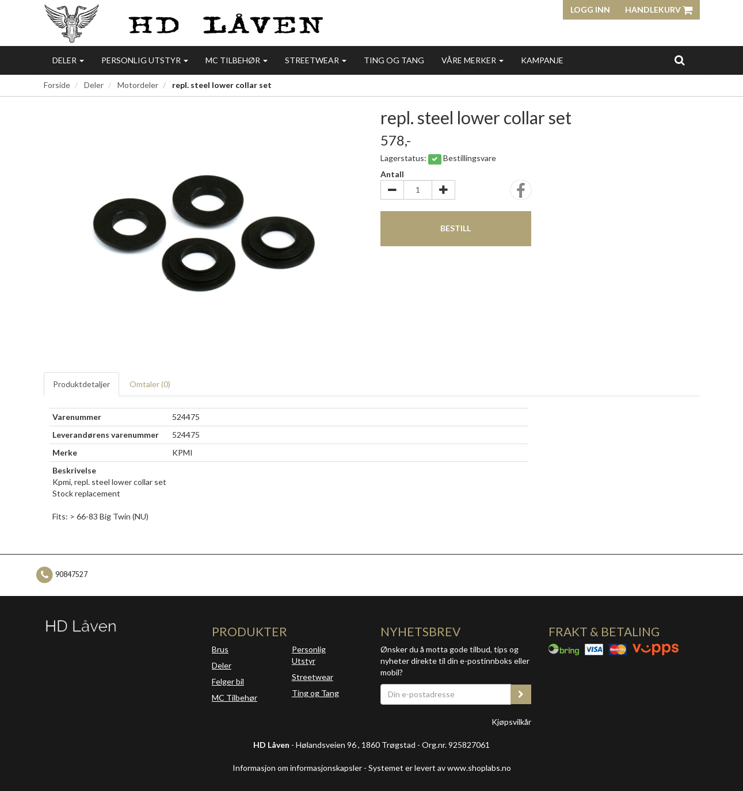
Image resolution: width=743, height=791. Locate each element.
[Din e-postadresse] (446, 694)
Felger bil (228, 681)
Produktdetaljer (81, 384)
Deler (68, 60)
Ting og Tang (394, 60)
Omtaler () (149, 384)
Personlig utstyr (144, 60)
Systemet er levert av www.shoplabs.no (439, 768)
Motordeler (137, 85)
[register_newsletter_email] (520, 694)
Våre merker (472, 60)
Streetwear (315, 60)
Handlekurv (658, 9)
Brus (220, 649)
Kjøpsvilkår (511, 722)
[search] (679, 60)
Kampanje (542, 60)
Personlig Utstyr (309, 655)
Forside (57, 85)
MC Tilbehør (236, 60)
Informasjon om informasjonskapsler (297, 768)
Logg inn (590, 9)
